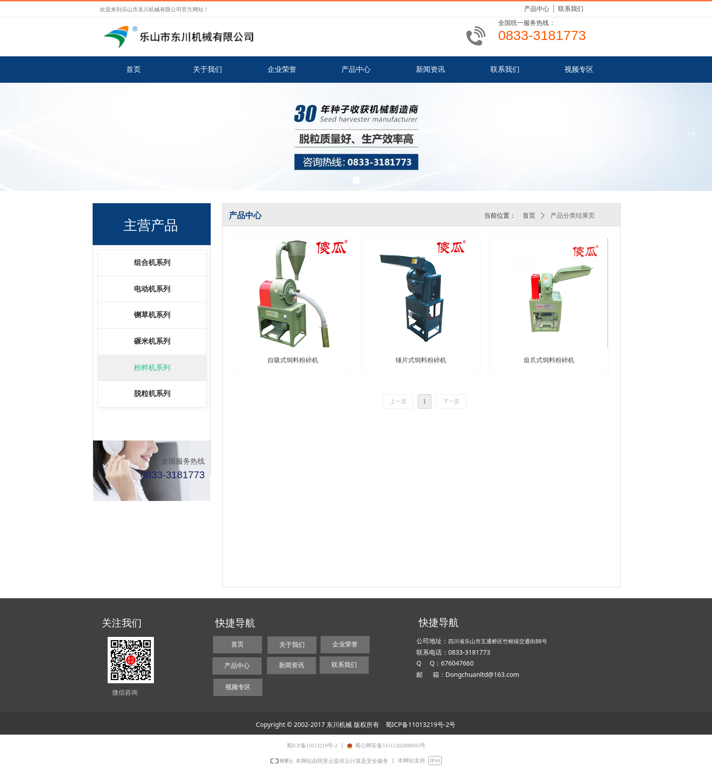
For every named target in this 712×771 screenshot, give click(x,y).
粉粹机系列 (152, 367)
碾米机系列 (152, 341)
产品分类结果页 (572, 215)
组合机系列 (152, 262)
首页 (529, 215)
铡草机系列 (152, 315)
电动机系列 (152, 289)
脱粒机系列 (152, 393)
